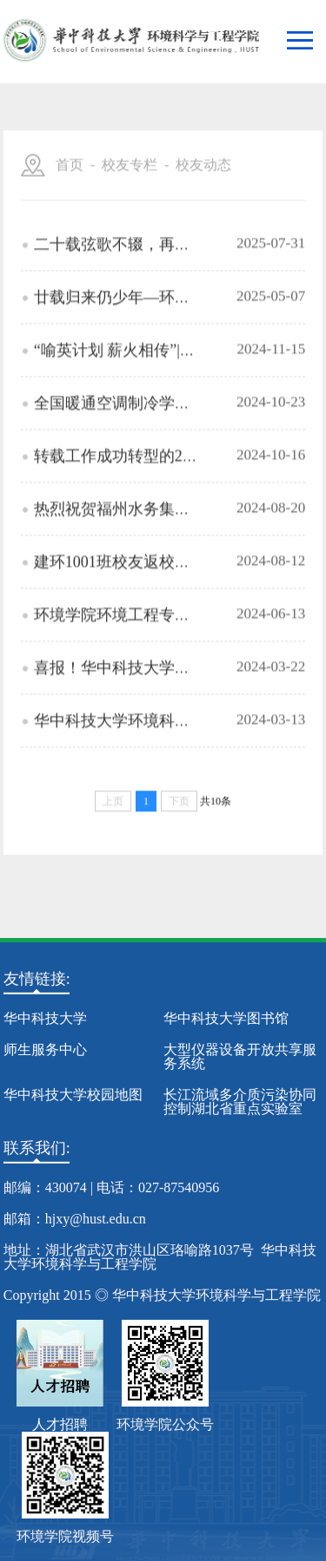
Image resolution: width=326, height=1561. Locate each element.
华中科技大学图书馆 (226, 1018)
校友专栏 (129, 191)
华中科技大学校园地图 (73, 1094)
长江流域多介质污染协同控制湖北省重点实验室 (239, 1101)
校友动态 (203, 191)
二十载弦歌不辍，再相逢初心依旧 (151, 282)
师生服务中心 (45, 1049)
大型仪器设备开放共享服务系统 (239, 1056)
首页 (69, 191)
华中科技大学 (45, 1018)
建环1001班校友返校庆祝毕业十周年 (159, 599)
